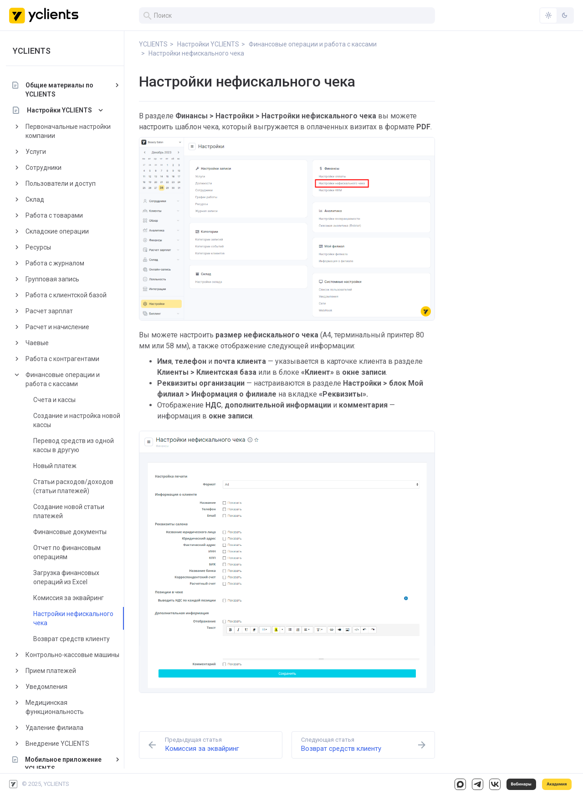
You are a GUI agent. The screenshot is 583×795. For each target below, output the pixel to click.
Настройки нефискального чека (76, 618)
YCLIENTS (35, 51)
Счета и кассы (57, 399)
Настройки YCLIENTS (62, 110)
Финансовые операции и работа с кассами (66, 379)
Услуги (39, 151)
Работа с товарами (57, 215)
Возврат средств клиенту (74, 638)
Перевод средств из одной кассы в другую (76, 445)
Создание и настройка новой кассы (79, 420)
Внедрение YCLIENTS (60, 743)
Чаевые (40, 343)
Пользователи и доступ (64, 183)
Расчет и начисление (60, 327)
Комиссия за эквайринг (71, 597)
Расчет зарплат (52, 311)
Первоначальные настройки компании (71, 131)
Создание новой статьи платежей (71, 511)
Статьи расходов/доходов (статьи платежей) (76, 486)
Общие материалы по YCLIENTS (63, 90)
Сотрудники (47, 167)
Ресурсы (41, 247)
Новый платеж (58, 465)
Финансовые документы (73, 531)
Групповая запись (55, 279)
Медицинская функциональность (58, 707)
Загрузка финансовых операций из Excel (69, 577)
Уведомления (50, 686)
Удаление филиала (58, 727)
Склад (38, 199)
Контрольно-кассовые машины (76, 654)
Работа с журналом (58, 263)
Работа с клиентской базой (69, 295)
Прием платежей (54, 670)
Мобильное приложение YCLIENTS (66, 764)
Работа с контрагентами (65, 358)
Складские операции (60, 231)
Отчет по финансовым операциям (70, 552)
